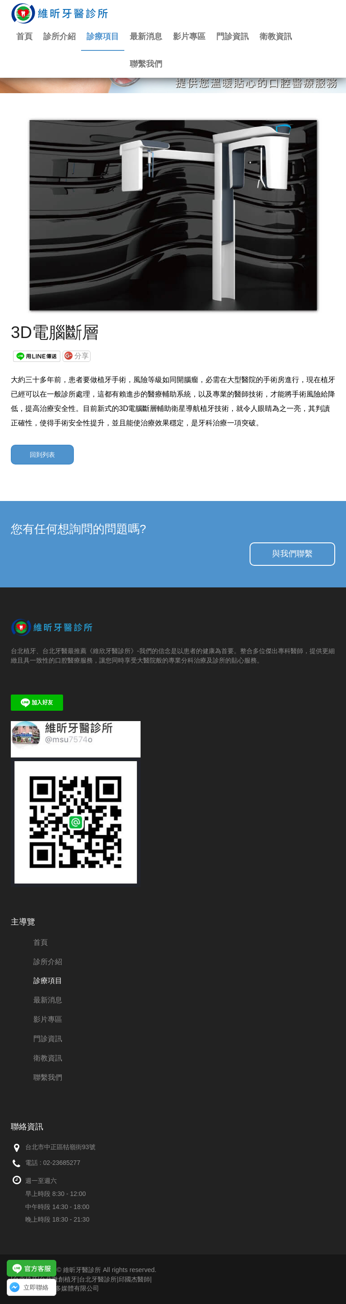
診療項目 (102, 36)
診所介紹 (59, 36)
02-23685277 (62, 1162)
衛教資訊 (276, 36)
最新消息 (146, 36)
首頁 (24, 36)
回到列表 (42, 454)
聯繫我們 (146, 63)
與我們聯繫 (292, 553)
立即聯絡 (36, 1287)
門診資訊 (232, 36)
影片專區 (189, 36)
